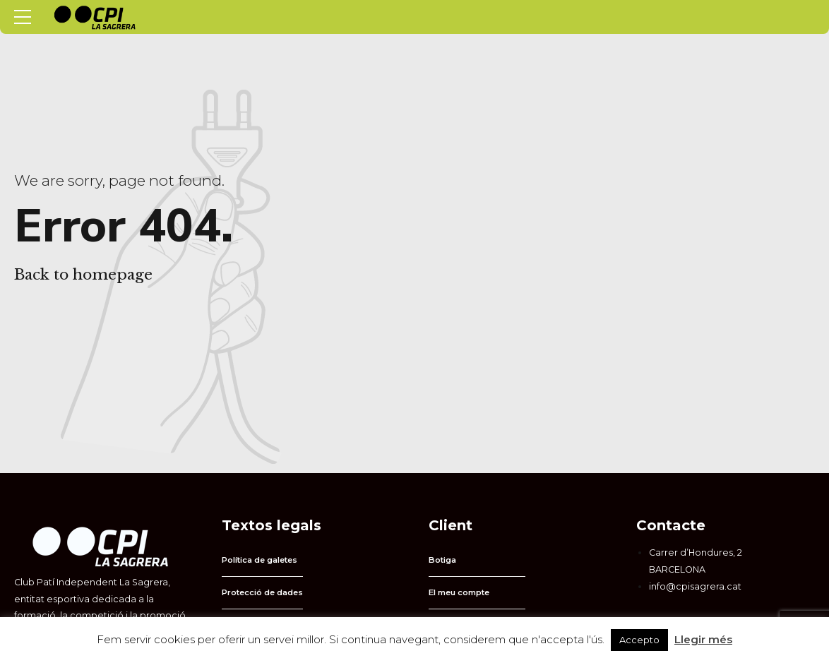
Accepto (639, 639)
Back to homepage (83, 274)
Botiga (442, 560)
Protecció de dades (262, 592)
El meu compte (459, 592)
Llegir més (703, 639)
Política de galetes (259, 560)
